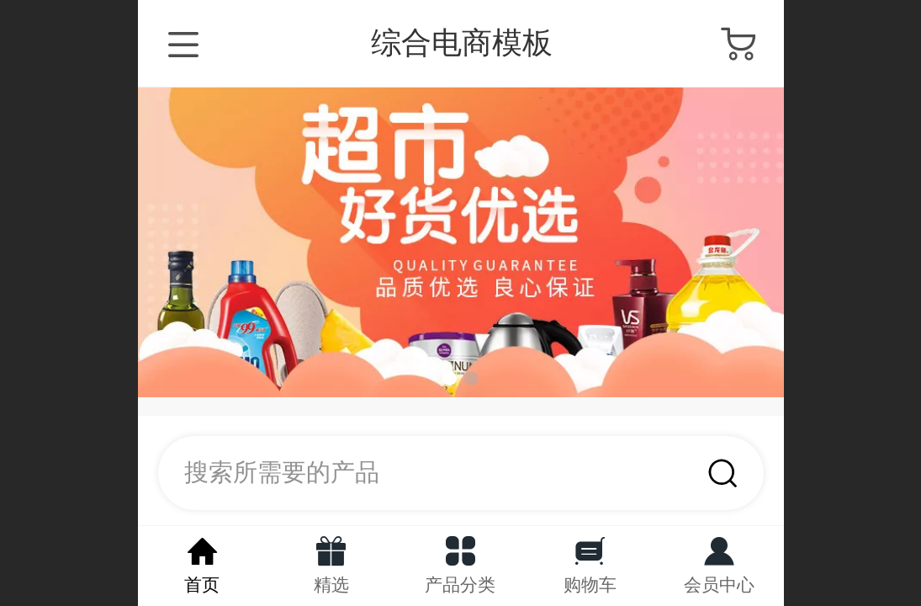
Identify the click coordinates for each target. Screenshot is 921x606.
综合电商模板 (462, 42)
